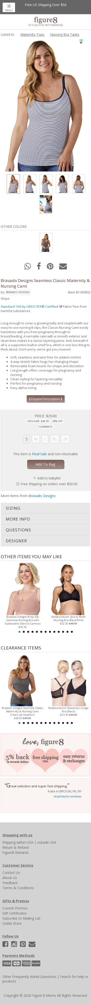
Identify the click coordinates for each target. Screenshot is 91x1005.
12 (67, 632)
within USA (25, 842)
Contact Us (11, 872)
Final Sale (39, 454)
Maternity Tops (32, 34)
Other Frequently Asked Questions (29, 976)
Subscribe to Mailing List (21, 918)
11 (63, 632)
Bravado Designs (17, 292)
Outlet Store (12, 923)
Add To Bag (45, 464)
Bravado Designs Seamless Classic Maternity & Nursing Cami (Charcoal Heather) (22, 711)
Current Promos (15, 908)
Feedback (9, 882)
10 (59, 632)
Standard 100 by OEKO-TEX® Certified (29, 306)
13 (72, 632)
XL (54, 439)
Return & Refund (15, 847)
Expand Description (45, 399)
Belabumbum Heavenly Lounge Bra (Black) (68, 709)
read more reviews (68, 796)
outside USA (46, 842)
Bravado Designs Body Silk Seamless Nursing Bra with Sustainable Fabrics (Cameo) (22, 620)
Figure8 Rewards (15, 852)
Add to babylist (49, 478)
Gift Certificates (14, 913)
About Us (9, 877)
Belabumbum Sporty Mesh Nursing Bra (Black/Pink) (68, 618)
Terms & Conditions (18, 888)
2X (65, 439)
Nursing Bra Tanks (64, 34)
